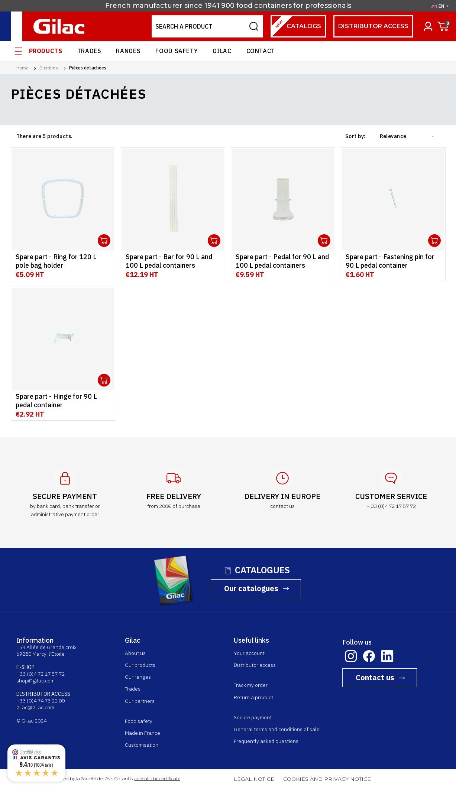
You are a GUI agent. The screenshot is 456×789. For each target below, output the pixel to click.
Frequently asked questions (266, 741)
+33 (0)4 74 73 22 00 (40, 700)
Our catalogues (251, 588)
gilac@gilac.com (35, 707)
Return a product (253, 697)
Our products (140, 665)
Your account (249, 653)
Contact (260, 51)
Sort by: (355, 136)
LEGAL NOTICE (254, 779)
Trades (89, 51)
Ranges (128, 51)
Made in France (142, 733)
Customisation (141, 744)
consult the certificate (157, 778)
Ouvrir (104, 240)
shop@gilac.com (35, 680)
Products (45, 51)
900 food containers (256, 5)
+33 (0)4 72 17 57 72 (40, 674)
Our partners (140, 701)
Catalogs (296, 26)
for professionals (322, 5)
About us (135, 653)
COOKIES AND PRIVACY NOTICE (327, 779)
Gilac (222, 51)
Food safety (176, 51)
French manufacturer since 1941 (162, 5)
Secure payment (253, 717)
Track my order (251, 685)
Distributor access (373, 26)
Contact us (375, 677)
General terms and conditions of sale (277, 729)
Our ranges (138, 677)
